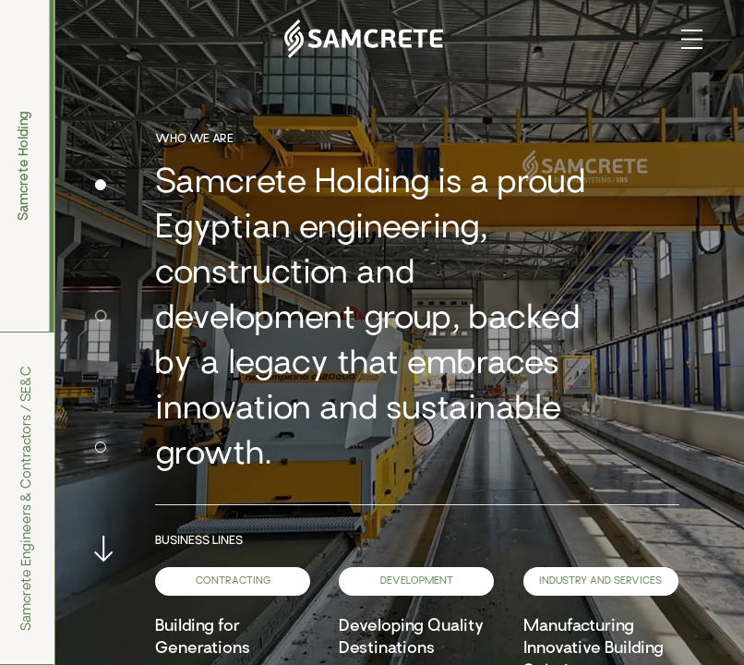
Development (416, 581)
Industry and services (600, 581)
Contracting (233, 581)
